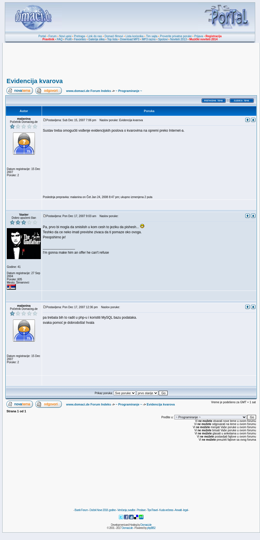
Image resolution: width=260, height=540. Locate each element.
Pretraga (79, 36)
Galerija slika (96, 39)
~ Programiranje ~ (128, 91)
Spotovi (163, 39)
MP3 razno (148, 39)
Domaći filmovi (114, 36)
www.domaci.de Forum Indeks (88, 91)
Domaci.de (145, 524)
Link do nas (95, 36)
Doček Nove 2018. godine (103, 510)
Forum (52, 36)
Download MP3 (129, 39)
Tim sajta (151, 36)
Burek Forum (81, 510)
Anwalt (178, 510)
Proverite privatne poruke (176, 36)
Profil (68, 39)
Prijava (198, 36)
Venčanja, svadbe (126, 510)
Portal (42, 36)
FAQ (60, 39)
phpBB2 (151, 528)
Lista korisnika (134, 36)
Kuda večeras (166, 510)
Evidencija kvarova (35, 81)
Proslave (141, 510)
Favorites (80, 39)
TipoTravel (152, 510)
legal (185, 510)
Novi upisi (65, 36)
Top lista (112, 39)
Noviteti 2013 (178, 39)
